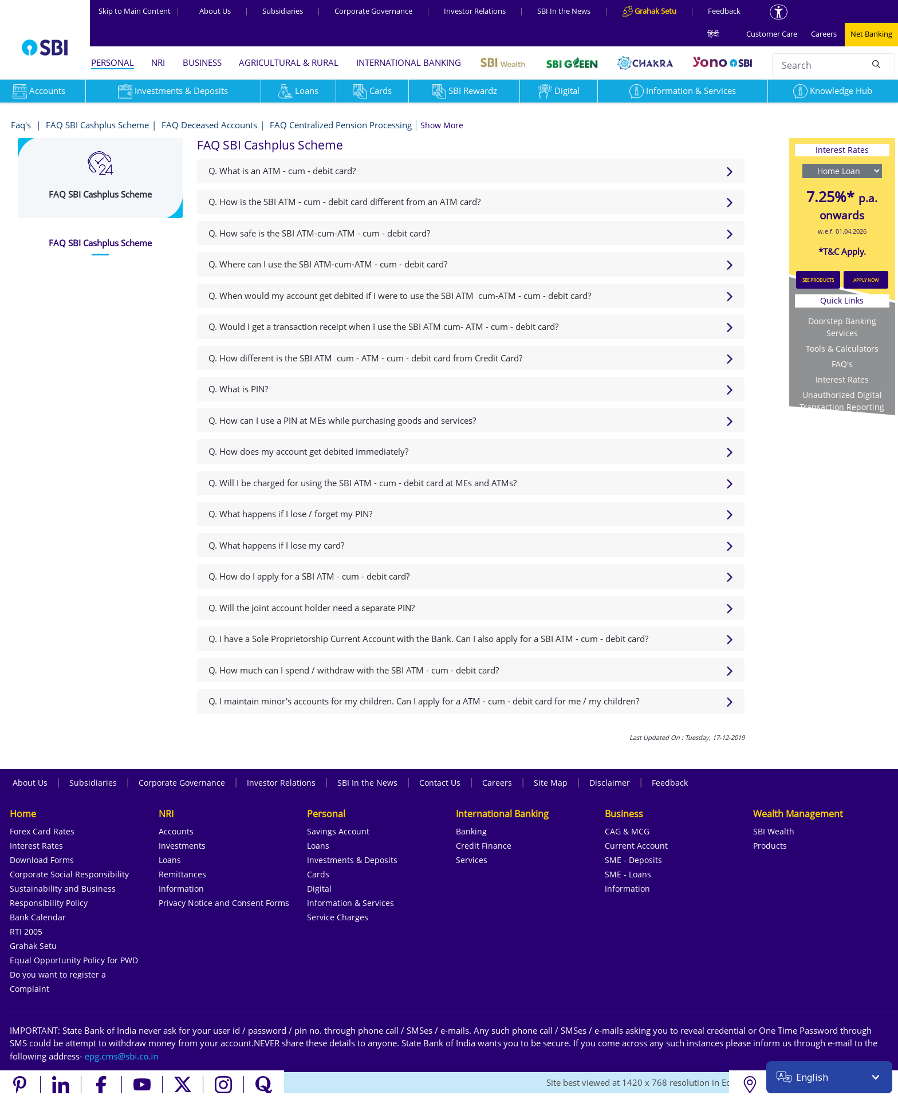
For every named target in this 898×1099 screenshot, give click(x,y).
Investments (182, 845)
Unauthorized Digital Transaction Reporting (841, 400)
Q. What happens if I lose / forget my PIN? (290, 513)
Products (770, 845)
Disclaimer (609, 782)
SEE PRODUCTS (818, 280)
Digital (559, 90)
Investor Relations (475, 11)
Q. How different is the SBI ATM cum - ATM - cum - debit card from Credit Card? (365, 358)
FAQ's (842, 364)
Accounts (176, 831)
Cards (372, 90)
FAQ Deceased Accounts (209, 125)
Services (471, 859)
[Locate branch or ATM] (749, 1084)
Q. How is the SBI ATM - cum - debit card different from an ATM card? (344, 201)
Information (181, 888)
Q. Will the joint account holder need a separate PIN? (311, 607)
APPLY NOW (866, 280)
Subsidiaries (282, 11)
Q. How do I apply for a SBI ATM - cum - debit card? (308, 576)
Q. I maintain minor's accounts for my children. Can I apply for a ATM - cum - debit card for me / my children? (423, 701)
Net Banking (871, 34)
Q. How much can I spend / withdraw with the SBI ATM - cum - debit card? (353, 670)
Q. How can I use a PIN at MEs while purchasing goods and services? (342, 420)
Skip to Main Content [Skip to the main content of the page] (139, 11)
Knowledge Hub (832, 90)
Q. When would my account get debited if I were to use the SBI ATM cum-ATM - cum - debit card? (399, 295)
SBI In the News (563, 11)
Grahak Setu (33, 945)
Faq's (22, 125)
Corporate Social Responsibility (69, 874)
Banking (471, 831)
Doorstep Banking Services (842, 327)
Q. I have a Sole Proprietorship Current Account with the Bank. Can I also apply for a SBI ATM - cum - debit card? (428, 638)
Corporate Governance (373, 11)
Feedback (724, 11)
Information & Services (682, 90)
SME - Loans (628, 874)
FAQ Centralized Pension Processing (341, 125)
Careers (824, 34)
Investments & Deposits (173, 90)
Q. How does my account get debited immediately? (308, 451)
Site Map (551, 782)
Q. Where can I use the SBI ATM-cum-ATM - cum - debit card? (327, 264)
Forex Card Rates (42, 831)
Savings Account (338, 831)
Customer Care (771, 34)
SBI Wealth (773, 831)
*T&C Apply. (842, 251)
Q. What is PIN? (238, 389)
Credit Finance (483, 845)
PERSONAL (112, 62)
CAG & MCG (627, 831)
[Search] (876, 63)
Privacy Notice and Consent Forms (224, 902)
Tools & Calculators (842, 348)
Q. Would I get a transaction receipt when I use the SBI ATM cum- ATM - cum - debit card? (383, 326)
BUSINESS (202, 62)
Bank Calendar (38, 917)
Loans (298, 90)
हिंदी (713, 34)
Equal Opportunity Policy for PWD (74, 960)
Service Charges (337, 917)
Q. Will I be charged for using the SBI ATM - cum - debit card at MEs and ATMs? (362, 483)
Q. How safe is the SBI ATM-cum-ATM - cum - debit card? (319, 233)
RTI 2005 (26, 931)
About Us (215, 11)
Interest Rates (842, 379)
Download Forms (42, 859)
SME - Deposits (633, 859)
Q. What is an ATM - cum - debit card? (282, 170)
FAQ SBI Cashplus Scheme (97, 125)
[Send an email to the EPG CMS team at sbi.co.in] (122, 1056)
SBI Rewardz (464, 90)
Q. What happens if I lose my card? (276, 545)
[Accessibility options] (778, 12)
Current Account (636, 845)
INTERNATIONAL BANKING (408, 62)
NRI (158, 62)
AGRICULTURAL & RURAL (288, 62)
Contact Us (439, 782)
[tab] (100, 243)
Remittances (182, 874)
